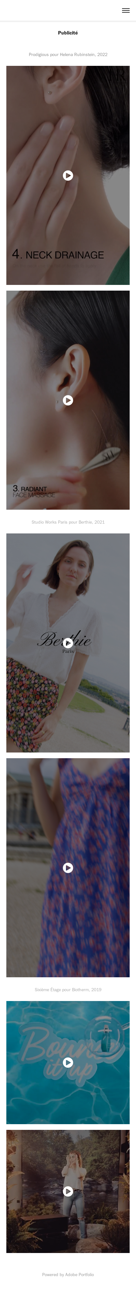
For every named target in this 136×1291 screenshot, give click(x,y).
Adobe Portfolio (79, 1274)
